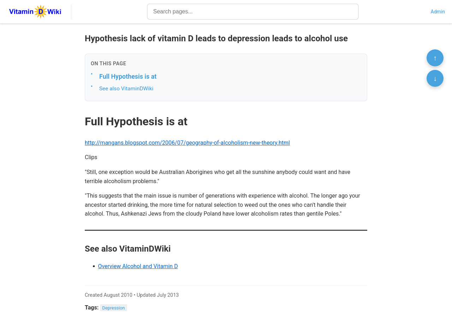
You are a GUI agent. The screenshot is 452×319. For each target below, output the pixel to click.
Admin (438, 11)
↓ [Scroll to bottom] (435, 78)
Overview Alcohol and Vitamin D (138, 266)
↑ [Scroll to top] (435, 58)
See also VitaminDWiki (126, 88)
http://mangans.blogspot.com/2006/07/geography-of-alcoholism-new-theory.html (187, 142)
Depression (113, 308)
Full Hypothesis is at (127, 76)
